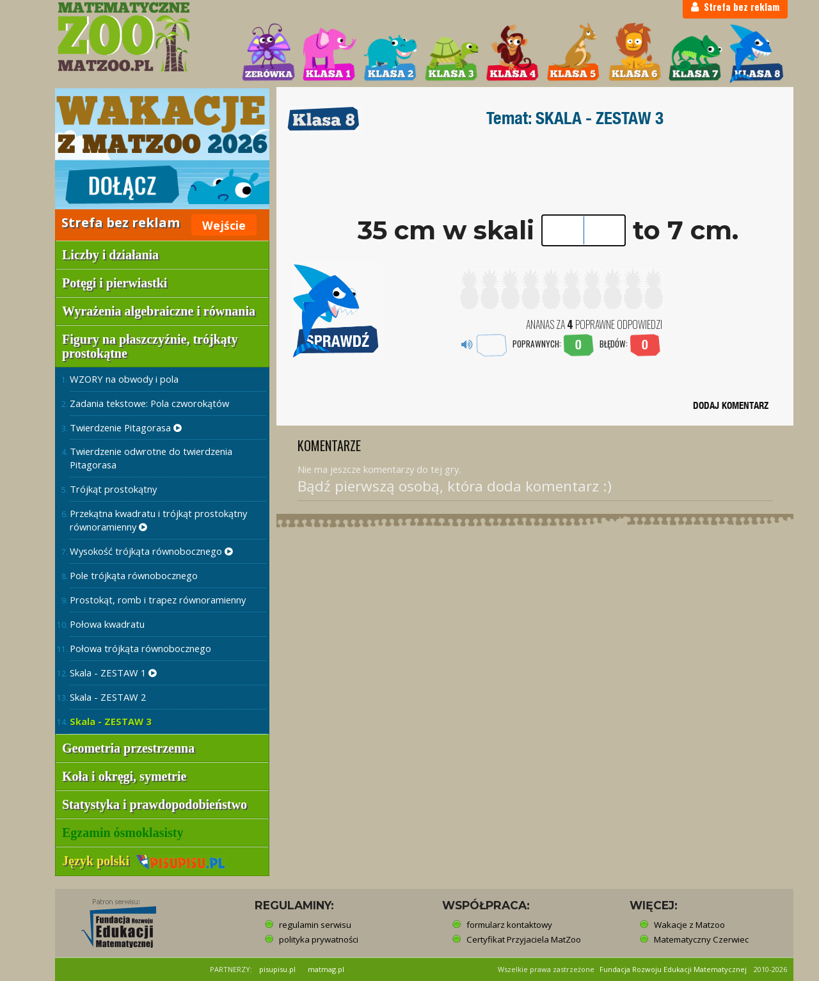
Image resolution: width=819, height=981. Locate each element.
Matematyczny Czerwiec (701, 939)
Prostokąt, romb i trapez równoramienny (158, 599)
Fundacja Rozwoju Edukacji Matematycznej (673, 969)
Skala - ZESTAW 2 (108, 696)
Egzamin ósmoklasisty (122, 832)
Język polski (143, 861)
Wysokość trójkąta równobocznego (151, 551)
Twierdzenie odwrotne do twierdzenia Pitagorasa (151, 458)
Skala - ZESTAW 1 (113, 672)
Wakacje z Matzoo (689, 924)
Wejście (224, 225)
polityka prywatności (318, 939)
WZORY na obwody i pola (124, 378)
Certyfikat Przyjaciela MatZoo (523, 939)
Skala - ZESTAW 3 (110, 721)
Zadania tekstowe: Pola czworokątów (149, 403)
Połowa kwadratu (107, 624)
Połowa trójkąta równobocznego (140, 648)
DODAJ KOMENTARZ (730, 405)
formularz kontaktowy (509, 924)
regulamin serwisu (315, 924)
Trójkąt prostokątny (113, 489)
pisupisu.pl (277, 969)
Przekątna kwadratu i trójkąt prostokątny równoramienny (158, 520)
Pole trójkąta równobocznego (134, 575)
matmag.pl (326, 969)
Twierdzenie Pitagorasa (126, 427)
